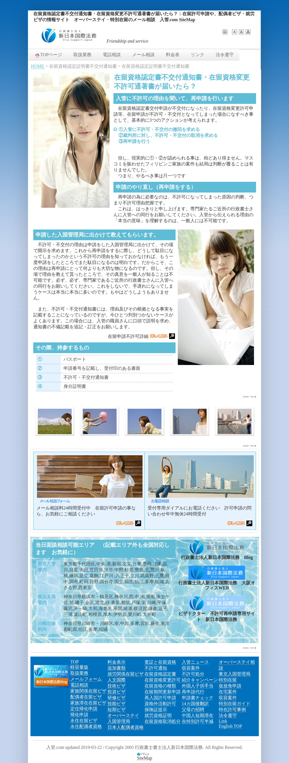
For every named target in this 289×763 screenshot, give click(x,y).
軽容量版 (79, 667)
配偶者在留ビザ (86, 696)
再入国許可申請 (160, 697)
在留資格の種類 (160, 685)
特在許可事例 (232, 709)
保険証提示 (155, 709)
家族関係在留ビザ (88, 690)
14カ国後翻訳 (195, 703)
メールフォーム (86, 679)
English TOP (230, 726)
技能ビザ (117, 703)
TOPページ (48, 55)
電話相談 (112, 54)
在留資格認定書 (160, 674)
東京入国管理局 (234, 674)
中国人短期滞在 (197, 715)
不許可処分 (193, 674)
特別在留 (228, 679)
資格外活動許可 (160, 703)
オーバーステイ (123, 715)
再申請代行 (193, 691)
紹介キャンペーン (200, 679)
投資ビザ (117, 691)
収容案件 (191, 668)
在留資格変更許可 (162, 679)
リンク (197, 54)
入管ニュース (195, 662)
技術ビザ (117, 685)
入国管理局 (119, 721)
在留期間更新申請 (162, 691)
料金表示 (117, 662)
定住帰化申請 (83, 708)
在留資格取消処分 (162, 721)
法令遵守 (225, 54)
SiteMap (187, 19)
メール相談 (143, 54)
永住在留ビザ (83, 720)
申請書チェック (197, 697)
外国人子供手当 (197, 685)
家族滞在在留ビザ (88, 702)
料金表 (172, 54)
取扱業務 (82, 54)
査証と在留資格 (160, 662)
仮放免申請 (230, 685)
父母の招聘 (193, 709)
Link (223, 721)
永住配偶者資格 (86, 726)
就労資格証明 (158, 715)
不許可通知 (155, 668)
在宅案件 (228, 691)
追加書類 (117, 668)
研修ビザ (117, 697)
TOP (74, 661)
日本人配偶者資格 (126, 727)
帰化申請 (79, 714)
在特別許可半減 (197, 721)
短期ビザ (117, 709)
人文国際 (117, 679)
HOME (37, 66)
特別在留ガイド (234, 703)
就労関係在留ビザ (126, 674)
